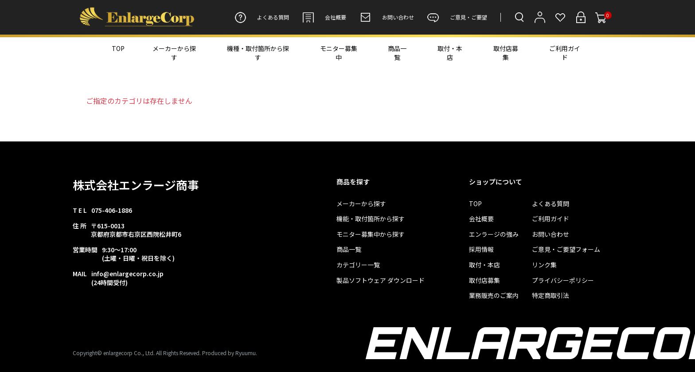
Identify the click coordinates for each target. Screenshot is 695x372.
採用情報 (481, 249)
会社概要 (324, 17)
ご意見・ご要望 (457, 17)
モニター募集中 (338, 53)
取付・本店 (449, 53)
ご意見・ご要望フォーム (566, 249)
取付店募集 (505, 53)
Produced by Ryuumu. (229, 352)
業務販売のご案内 (494, 295)
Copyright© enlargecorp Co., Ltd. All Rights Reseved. (137, 352)
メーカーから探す (174, 53)
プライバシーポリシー (563, 280)
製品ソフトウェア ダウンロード (380, 280)
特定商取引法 (550, 295)
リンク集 (544, 265)
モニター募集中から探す (370, 234)
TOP (118, 48)
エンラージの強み (494, 234)
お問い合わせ (386, 17)
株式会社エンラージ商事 (136, 184)
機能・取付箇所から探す (370, 219)
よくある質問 (261, 17)
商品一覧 (397, 53)
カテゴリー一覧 (358, 265)
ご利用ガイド (564, 53)
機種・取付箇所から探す (258, 53)
